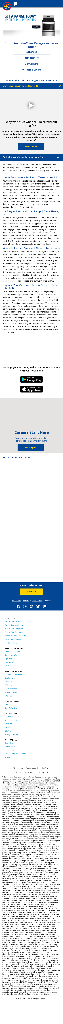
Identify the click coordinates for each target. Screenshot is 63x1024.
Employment (9, 678)
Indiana (26, 600)
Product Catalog (11, 643)
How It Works (10, 662)
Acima (7, 757)
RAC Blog (8, 696)
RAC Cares (9, 685)
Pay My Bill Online (11, 734)
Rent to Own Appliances (14, 625)
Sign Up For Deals (11, 708)
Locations (16, 600)
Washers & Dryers (31, 69)
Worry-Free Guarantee (13, 716)
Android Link (31, 380)
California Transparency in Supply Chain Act (31, 772)
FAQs (7, 666)
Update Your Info (11, 658)
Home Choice (10, 746)
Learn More (31, 146)
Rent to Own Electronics (14, 632)
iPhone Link (31, 390)
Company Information (13, 674)
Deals (7, 704)
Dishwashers (31, 63)
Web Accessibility (32, 768)
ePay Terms (45, 768)
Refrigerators (31, 57)
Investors (8, 681)
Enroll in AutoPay (11, 655)
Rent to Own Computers (14, 628)
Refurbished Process (13, 639)
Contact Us (9, 724)
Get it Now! (9, 743)
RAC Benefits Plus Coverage (15, 754)
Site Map (8, 731)
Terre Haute (37, 600)
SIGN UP (31, 591)
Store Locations (11, 689)
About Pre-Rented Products (15, 636)
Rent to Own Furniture (13, 621)
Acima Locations (11, 692)
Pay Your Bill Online (12, 651)
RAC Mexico (9, 750)
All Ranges (31, 51)
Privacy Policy (18, 768)
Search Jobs (31, 447)
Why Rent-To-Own (11, 720)
